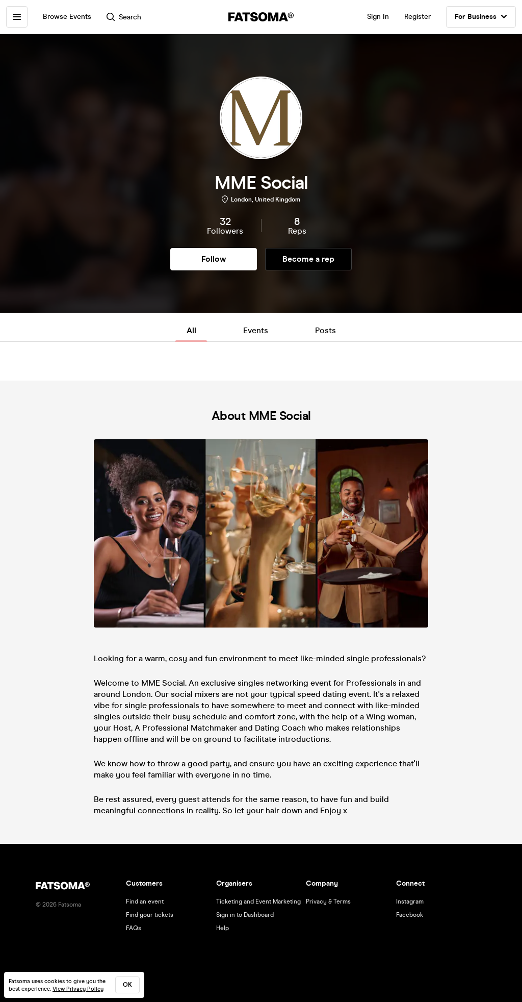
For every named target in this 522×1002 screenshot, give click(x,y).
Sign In (378, 16)
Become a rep (308, 259)
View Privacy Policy (78, 989)
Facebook (409, 914)
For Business (481, 16)
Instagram (410, 901)
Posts (325, 330)
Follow (213, 259)
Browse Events (67, 16)
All (191, 330)
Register (417, 16)
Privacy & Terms (328, 901)
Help (222, 928)
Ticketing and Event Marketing (258, 901)
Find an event (145, 901)
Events (255, 330)
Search (124, 17)
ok (127, 984)
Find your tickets (149, 914)
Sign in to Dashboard (245, 914)
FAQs (133, 928)
